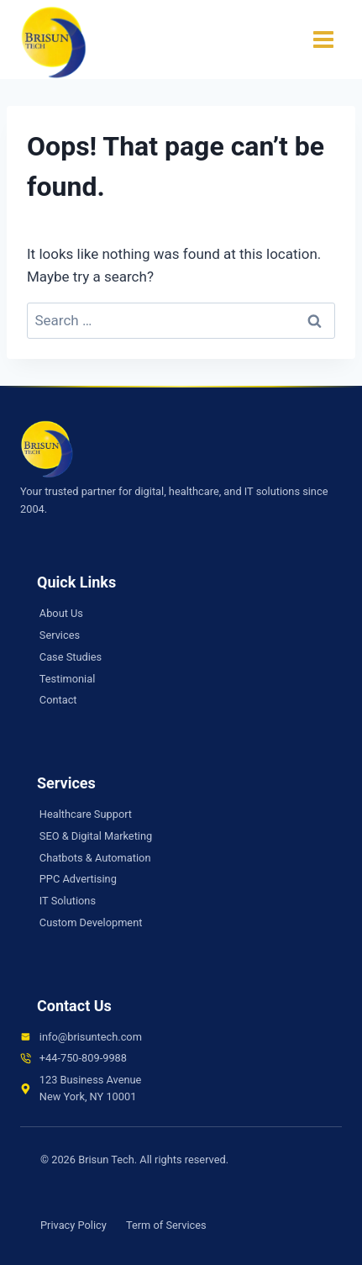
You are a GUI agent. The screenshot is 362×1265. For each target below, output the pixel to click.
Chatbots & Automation (95, 857)
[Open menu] (323, 40)
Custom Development (91, 922)
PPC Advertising (78, 878)
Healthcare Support (85, 814)
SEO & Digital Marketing (95, 836)
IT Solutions (67, 900)
